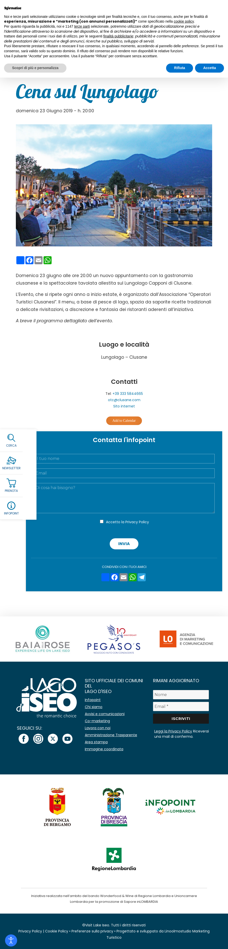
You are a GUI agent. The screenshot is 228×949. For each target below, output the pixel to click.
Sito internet (124, 406)
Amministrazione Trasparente (111, 734)
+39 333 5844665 (127, 393)
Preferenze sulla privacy (92, 931)
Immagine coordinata (104, 749)
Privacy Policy (137, 521)
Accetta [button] (209, 68)
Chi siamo (93, 706)
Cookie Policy (56, 931)
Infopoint (93, 699)
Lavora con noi (97, 727)
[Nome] (181, 694)
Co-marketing (97, 720)
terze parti (82, 26)
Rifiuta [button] (179, 68)
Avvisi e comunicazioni (105, 713)
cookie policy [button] (184, 21)
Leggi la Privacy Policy (173, 731)
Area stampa (96, 742)
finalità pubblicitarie (118, 36)
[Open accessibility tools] (11, 940)
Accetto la (127, 521)
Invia (124, 544)
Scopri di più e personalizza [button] (35, 68)
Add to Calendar (124, 421)
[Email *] (181, 706)
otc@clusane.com (124, 399)
